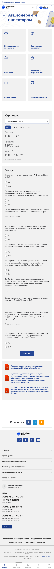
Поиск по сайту (15, 543)
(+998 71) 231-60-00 (12, 496)
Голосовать (27, 353)
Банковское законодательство (16, 539)
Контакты (41, 543)
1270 (4, 493)
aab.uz (8, 7)
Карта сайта (29, 543)
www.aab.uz (46, 556)
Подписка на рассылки (41, 539)
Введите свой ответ (12, 217)
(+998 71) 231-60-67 (12, 515)
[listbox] (27, 121)
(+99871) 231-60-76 (12, 506)
